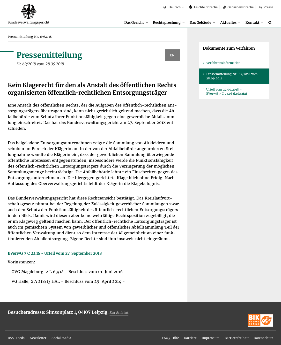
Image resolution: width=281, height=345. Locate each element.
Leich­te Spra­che (203, 7)
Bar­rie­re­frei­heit (233, 333)
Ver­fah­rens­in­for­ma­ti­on (223, 63)
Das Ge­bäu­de (200, 22)
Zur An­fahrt (120, 313)
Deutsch (172, 7)
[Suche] (270, 22)
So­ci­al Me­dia (65, 333)
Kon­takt (252, 22)
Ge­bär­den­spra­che (238, 7)
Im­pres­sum (205, 333)
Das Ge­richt (133, 22)
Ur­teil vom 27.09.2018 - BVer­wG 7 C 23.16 (226, 92)
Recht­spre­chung (166, 22)
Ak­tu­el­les (228, 22)
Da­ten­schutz (262, 333)
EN (172, 56)
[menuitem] (135, 22)
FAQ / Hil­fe (162, 333)
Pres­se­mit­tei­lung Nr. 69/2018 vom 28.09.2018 (232, 76)
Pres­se (266, 7)
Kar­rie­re (184, 333)
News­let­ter (40, 333)
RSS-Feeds (17, 333)
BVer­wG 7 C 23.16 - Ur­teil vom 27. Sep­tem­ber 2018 (55, 253)
